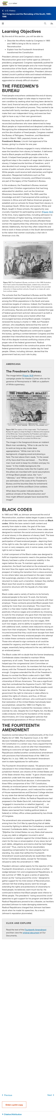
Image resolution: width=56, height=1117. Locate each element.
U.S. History (8, 10)
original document (31, 932)
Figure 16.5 (47, 212)
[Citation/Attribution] (28, 1114)
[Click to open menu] (3, 23)
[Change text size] (51, 23)
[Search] (45, 23)
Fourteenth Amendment (35, 929)
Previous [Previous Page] (6, 1095)
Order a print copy (14, 1104)
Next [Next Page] (51, 1095)
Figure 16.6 (28, 375)
